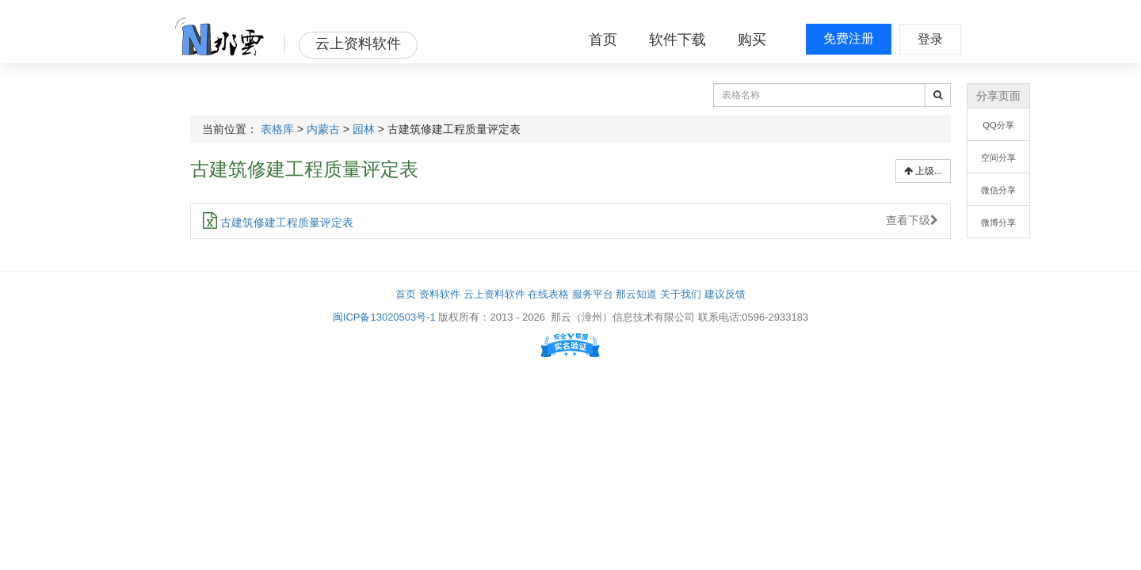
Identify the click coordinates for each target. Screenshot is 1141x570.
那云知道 (636, 294)
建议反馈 (725, 294)
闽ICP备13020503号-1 (384, 317)
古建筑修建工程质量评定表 (278, 222)
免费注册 (848, 38)
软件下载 (677, 40)
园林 (364, 129)
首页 (603, 40)
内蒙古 (323, 129)
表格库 (277, 129)
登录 (930, 39)
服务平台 (592, 294)
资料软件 (439, 294)
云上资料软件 (494, 294)
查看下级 (912, 220)
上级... (923, 171)
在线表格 (548, 294)
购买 (752, 40)
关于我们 (680, 294)
